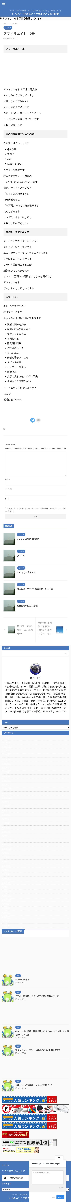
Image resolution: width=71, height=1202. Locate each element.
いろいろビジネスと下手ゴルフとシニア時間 (35, 14)
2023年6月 (6, 865)
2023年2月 (6, 882)
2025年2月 (6, 780)
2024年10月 (7, 797)
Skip (53, 1197)
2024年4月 (6, 823)
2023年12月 (7, 840)
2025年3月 (6, 776)
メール (8, 489)
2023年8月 (6, 857)
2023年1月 (6, 887)
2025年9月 (6, 751)
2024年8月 (6, 806)
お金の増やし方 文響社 (28, 605)
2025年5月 (6, 768)
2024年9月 (6, 802)
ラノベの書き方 (22, 979)
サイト (7, 498)
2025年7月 (6, 759)
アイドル (21, 555)
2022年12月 (7, 891)
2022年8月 (6, 908)
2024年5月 (6, 819)
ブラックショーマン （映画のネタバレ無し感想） (39, 1050)
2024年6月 (6, 814)
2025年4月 (6, 772)
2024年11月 (7, 793)
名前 (7, 479)
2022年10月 (7, 900)
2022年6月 (6, 917)
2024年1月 (6, 836)
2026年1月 (6, 742)
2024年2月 (6, 831)
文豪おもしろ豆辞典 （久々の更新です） (35, 1085)
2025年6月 (6, 763)
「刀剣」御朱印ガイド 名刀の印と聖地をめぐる (38, 996)
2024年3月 (6, 827)
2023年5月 (6, 870)
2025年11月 (7, 746)
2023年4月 (6, 874)
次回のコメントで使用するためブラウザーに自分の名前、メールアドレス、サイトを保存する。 (35, 509)
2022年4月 (6, 925)
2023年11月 (7, 844)
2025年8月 (6, 755)
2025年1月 (6, 785)
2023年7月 (6, 861)
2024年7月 (6, 810)
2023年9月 (6, 853)
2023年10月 (7, 848)
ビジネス (9, 429)
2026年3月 (6, 738)
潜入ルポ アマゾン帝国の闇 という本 (36, 589)
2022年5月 (6, 921)
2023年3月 (6, 878)
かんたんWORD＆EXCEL (29, 539)
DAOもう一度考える (26, 572)
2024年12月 (7, 789)
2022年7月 (6, 912)
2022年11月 (7, 895)
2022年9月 (6, 904)
